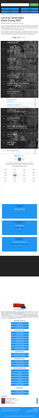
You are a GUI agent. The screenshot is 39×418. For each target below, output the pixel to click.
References (17, 410)
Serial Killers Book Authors (20, 356)
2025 (6, 317)
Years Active (19, 380)
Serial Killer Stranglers (19, 346)
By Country (29, 8)
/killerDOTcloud (17, 318)
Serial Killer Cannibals (19, 344)
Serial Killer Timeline (20, 365)
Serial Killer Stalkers (20, 337)
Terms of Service (10, 410)
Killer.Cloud (4, 1)
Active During (16, 14)
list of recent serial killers (17, 315)
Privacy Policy (4, 410)
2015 (2, 317)
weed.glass (25, 416)
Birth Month (20, 375)
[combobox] (15, 4)
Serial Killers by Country (20, 327)
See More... (29, 11)
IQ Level (19, 372)
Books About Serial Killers (20, 354)
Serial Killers (9, 14)
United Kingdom (20, 325)
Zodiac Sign (10, 11)
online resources (11, 314)
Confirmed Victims (19, 382)
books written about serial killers (20, 28)
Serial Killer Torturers (20, 339)
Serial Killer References (19, 393)
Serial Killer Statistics (20, 391)
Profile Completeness (20, 384)
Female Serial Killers (20, 332)
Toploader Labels (32, 416)
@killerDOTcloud (4, 318)
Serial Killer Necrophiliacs (20, 349)
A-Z (10, 8)
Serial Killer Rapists (20, 335)
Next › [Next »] (23, 159)
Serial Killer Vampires (20, 342)
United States (19, 323)
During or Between (20, 363)
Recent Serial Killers (20, 361)
